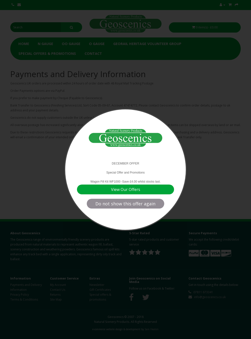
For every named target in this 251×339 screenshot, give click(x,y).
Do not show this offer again (125, 204)
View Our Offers (125, 189)
